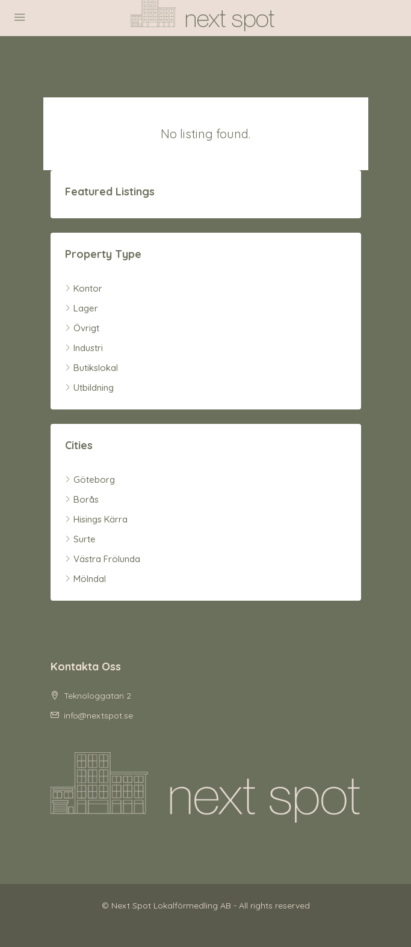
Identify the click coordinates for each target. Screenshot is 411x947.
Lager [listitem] (81, 308)
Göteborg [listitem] (90, 479)
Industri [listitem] (84, 348)
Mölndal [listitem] (85, 578)
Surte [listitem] (80, 539)
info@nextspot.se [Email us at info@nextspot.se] (98, 715)
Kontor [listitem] (83, 288)
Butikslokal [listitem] (91, 367)
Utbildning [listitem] (89, 387)
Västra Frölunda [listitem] (102, 559)
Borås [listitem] (82, 499)
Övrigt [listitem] (82, 328)
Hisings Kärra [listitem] (96, 519)
